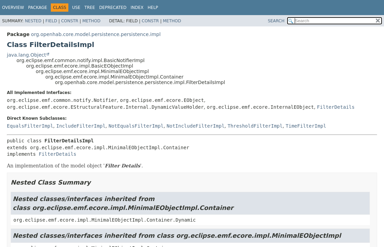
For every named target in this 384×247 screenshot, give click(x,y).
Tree (89, 7)
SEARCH (276, 21)
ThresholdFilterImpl (255, 126)
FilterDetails (336, 107)
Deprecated (113, 7)
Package (37, 7)
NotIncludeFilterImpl (196, 126)
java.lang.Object (26, 55)
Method (91, 21)
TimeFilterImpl (306, 126)
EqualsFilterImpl (30, 126)
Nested (33, 21)
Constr (69, 21)
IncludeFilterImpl (80, 126)
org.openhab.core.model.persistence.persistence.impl (95, 34)
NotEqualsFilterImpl (136, 126)
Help (153, 7)
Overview (13, 7)
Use (76, 7)
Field (51, 21)
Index (137, 7)
